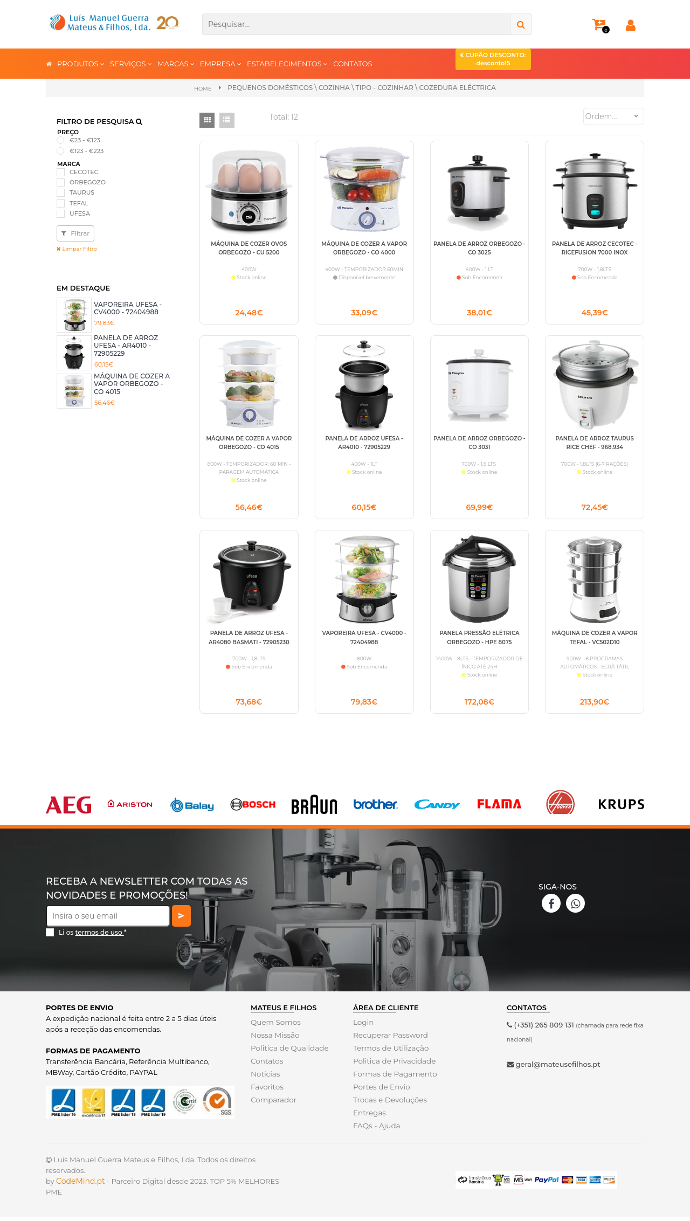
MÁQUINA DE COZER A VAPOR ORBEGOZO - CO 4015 (132, 384)
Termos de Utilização (389, 1052)
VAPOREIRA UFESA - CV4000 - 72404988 (128, 307)
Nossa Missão (274, 1039)
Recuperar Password (389, 1039)
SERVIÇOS (131, 63)
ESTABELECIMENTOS (287, 63)
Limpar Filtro (77, 248)
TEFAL (79, 202)
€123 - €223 (87, 150)
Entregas (369, 1117)
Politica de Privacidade (392, 1065)
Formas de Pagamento (393, 1078)
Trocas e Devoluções (388, 1104)
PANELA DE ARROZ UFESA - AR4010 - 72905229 (126, 345)
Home (202, 88)
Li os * (93, 937)
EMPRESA (221, 63)
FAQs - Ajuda (375, 1130)
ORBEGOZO (88, 182)
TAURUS (82, 192)
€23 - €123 (85, 140)
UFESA (80, 213)
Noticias (265, 1078)
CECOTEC (84, 172)
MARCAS (176, 63)
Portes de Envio (380, 1091)
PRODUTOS (81, 63)
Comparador (273, 1104)
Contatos (266, 1065)
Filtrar (75, 233)
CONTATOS (352, 63)
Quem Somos (275, 1026)
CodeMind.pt (80, 1185)
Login (363, 1026)
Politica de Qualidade (288, 1052)
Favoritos (266, 1091)
